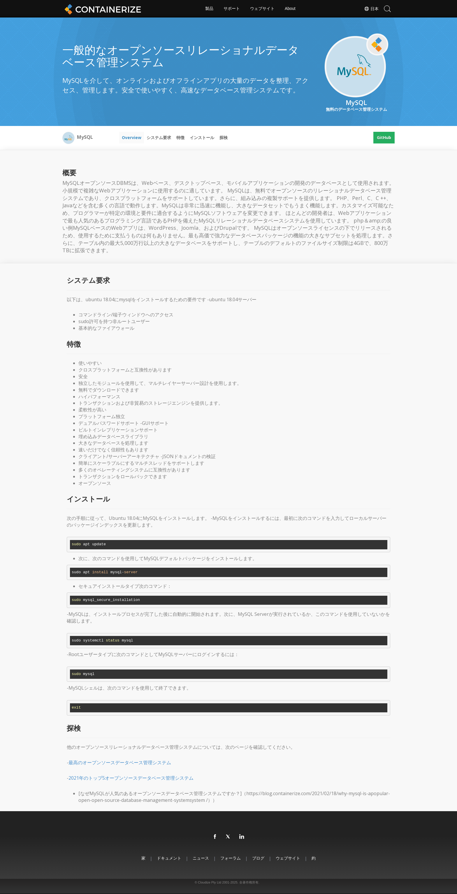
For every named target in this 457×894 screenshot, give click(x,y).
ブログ (258, 858)
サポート (232, 8)
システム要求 (159, 137)
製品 (209, 8)
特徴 (180, 137)
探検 (223, 137)
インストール (202, 137)
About (290, 8)
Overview (131, 137)
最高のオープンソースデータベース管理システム (119, 762)
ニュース (201, 858)
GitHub (384, 137)
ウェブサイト (262, 8)
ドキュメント (169, 858)
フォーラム (230, 858)
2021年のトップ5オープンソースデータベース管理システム (131, 778)
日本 (371, 8)
